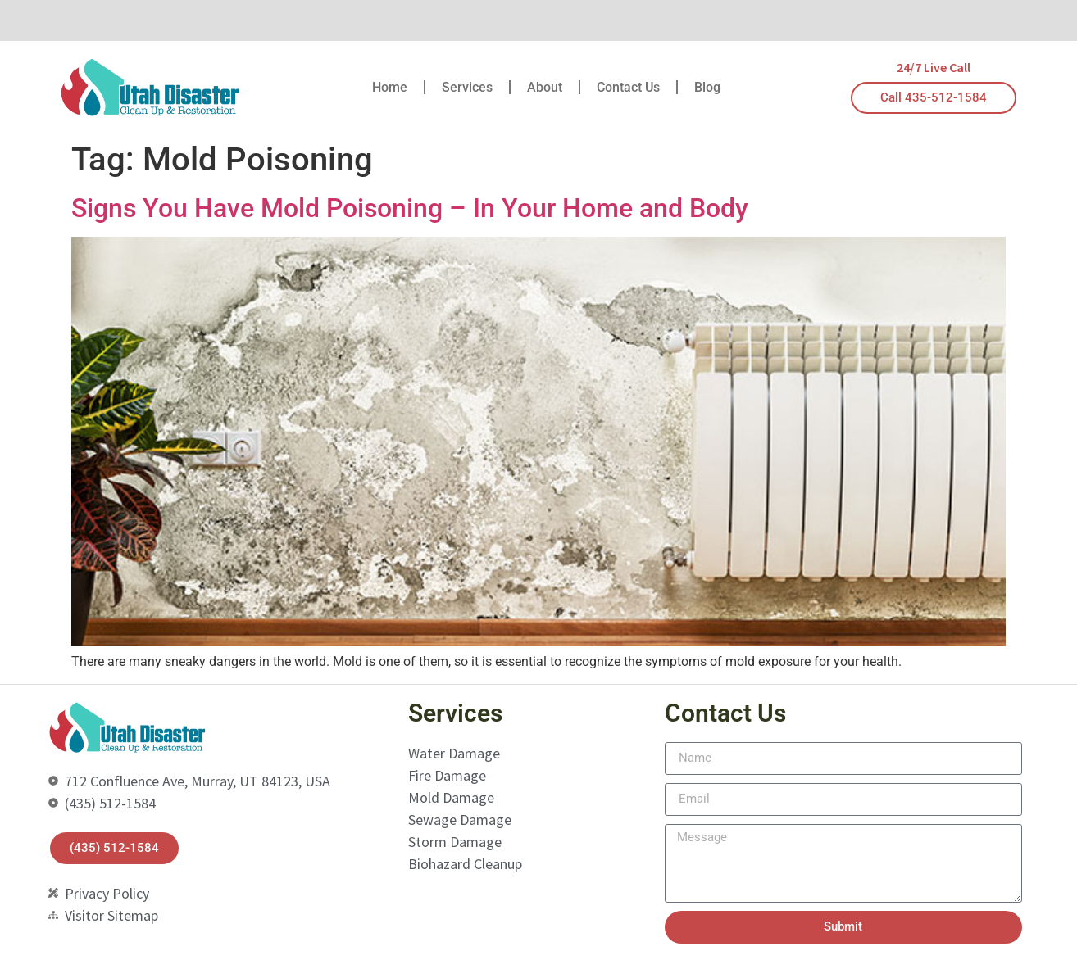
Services (467, 87)
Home (389, 87)
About (544, 87)
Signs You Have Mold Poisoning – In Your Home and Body (409, 208)
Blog (707, 87)
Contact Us (628, 87)
